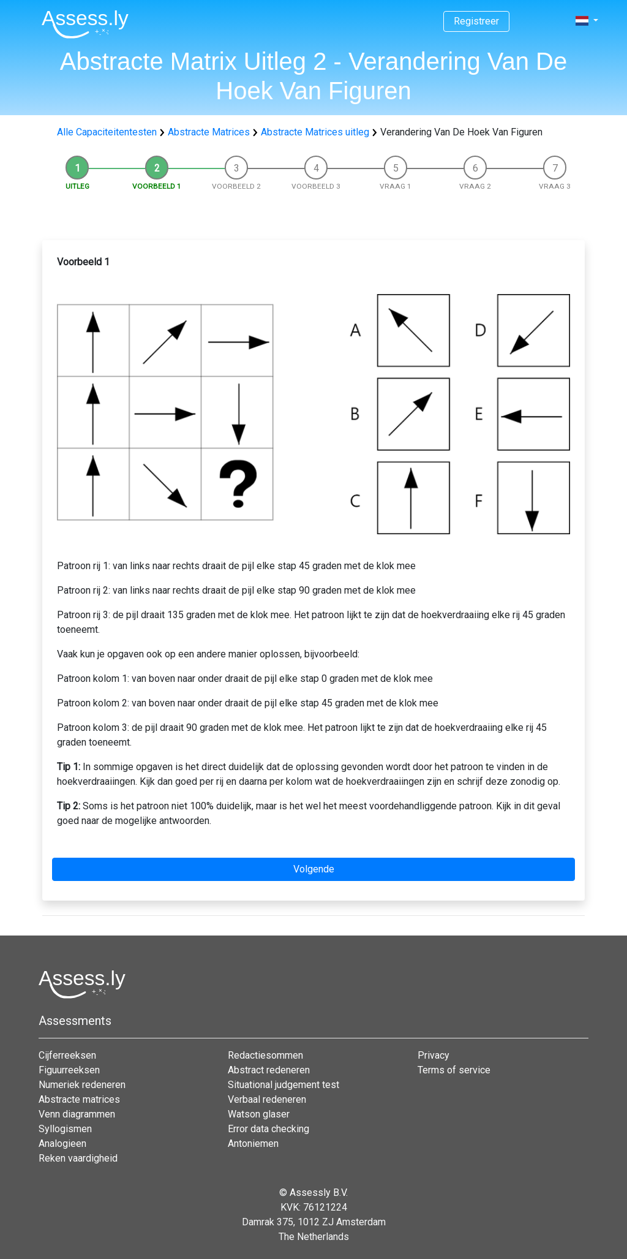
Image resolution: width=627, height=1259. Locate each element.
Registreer (476, 21)
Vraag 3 (555, 186)
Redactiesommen (265, 1055)
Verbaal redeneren (267, 1099)
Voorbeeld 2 (236, 186)
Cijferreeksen (67, 1055)
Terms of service (454, 1070)
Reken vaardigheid (78, 1158)
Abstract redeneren (269, 1070)
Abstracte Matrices (209, 132)
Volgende (313, 869)
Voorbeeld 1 (156, 186)
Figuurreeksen (69, 1070)
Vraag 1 (395, 186)
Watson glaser (259, 1114)
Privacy (433, 1055)
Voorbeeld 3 (315, 186)
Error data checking (268, 1129)
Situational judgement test (283, 1085)
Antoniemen (253, 1143)
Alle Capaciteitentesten (107, 132)
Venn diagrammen (77, 1114)
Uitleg (77, 186)
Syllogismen (65, 1129)
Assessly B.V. (319, 1192)
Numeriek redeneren (82, 1085)
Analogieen (62, 1143)
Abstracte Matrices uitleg (315, 132)
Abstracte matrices (79, 1099)
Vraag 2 (475, 186)
